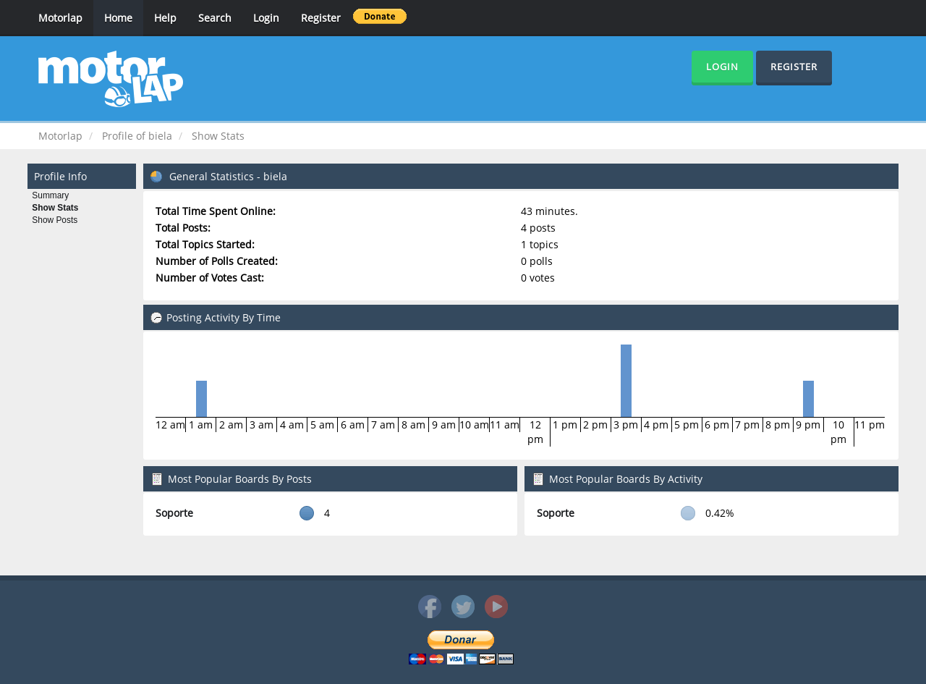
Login (266, 18)
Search (215, 18)
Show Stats (55, 208)
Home (118, 18)
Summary (50, 195)
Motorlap (60, 18)
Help (165, 18)
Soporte (174, 513)
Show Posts (54, 220)
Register (321, 18)
